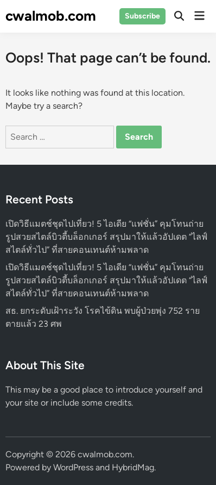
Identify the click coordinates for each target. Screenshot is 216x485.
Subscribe (142, 16)
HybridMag (133, 467)
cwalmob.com (50, 15)
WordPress (73, 467)
